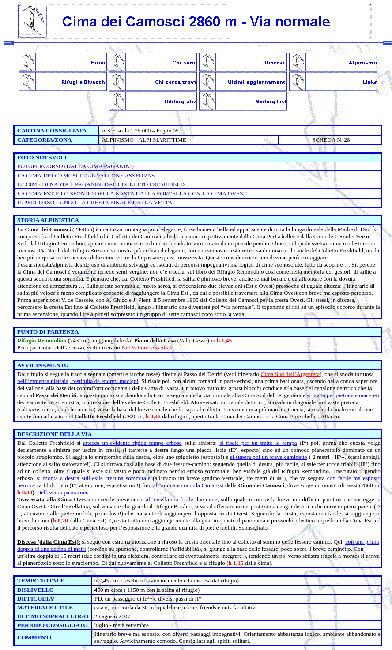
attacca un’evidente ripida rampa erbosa (132, 443)
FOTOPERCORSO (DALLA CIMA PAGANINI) (75, 166)
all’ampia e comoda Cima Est (188, 485)
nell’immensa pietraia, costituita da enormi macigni (78, 381)
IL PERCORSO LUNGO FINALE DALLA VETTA (94, 202)
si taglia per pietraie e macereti (343, 395)
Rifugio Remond (38, 340)
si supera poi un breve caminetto (268, 457)
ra (317, 374)
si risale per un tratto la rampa (258, 443)
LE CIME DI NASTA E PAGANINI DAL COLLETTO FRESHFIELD (101, 184)
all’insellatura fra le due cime (181, 499)
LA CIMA (29, 175)
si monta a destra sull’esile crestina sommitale (93, 478)
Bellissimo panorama (62, 492)
